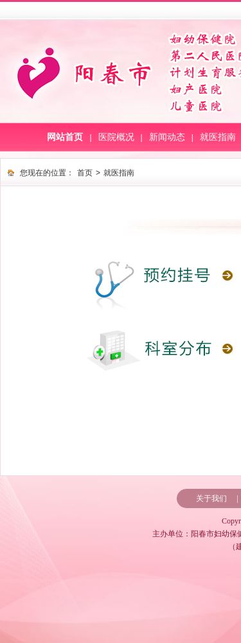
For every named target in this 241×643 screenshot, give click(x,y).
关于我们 (211, 498)
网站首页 (65, 137)
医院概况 (116, 137)
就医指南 (218, 137)
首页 (85, 172)
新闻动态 (167, 137)
